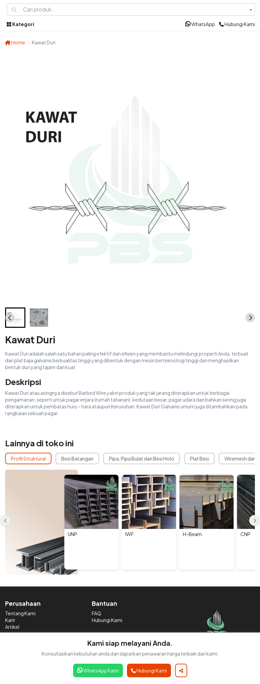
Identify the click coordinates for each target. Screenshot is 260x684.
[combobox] (137, 9)
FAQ (96, 613)
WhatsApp (200, 24)
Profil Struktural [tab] (28, 458)
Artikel (12, 627)
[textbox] (137, 9)
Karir (10, 620)
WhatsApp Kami (98, 670)
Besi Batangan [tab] (77, 458)
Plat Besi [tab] (199, 458)
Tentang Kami (20, 613)
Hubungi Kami (237, 24)
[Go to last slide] (10, 317)
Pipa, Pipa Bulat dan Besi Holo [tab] (141, 458)
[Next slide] (250, 317)
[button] (15, 317)
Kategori (20, 24)
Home (15, 42)
